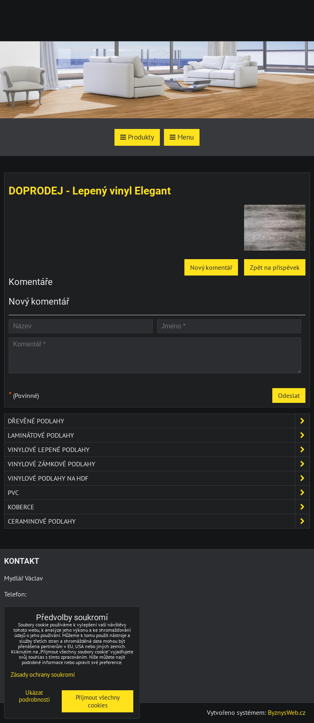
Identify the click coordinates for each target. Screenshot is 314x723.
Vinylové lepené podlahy (159, 449)
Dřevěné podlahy (159, 421)
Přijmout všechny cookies (98, 701)
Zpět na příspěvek (275, 267)
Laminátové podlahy (159, 435)
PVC (159, 492)
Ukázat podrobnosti (34, 696)
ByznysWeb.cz (286, 712)
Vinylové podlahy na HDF (159, 478)
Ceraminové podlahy (159, 521)
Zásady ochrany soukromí (43, 674)
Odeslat (289, 395)
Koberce (159, 507)
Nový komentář (211, 267)
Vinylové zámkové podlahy (159, 464)
